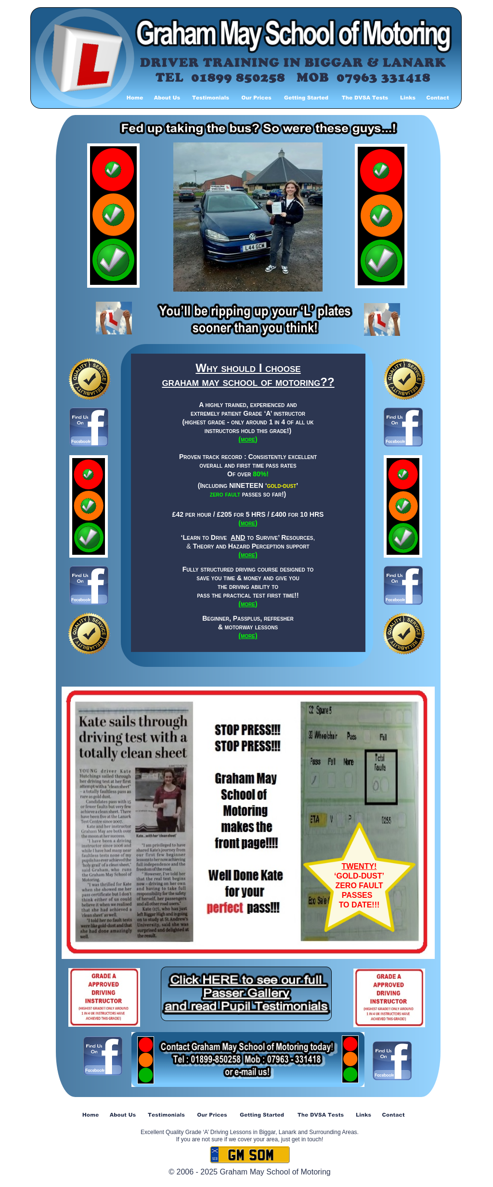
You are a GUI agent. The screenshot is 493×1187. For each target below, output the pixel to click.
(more (246, 439)
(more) (247, 555)
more (248, 523)
